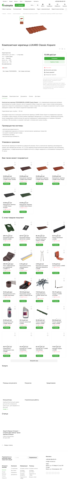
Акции (3, 472)
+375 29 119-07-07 (60, 1)
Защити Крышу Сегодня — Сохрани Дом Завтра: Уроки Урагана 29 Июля (11, 432)
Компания (14, 466)
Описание (4, 96)
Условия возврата (22, 474)
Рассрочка (28, 383)
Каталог (4, 470)
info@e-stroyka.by (50, 461)
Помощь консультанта (10, 383)
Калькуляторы (7, 400)
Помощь (31, 466)
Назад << (5, 409)
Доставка (37, 96)
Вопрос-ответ (32, 477)
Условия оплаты (24, 468)
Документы (24, 96)
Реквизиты (14, 472)
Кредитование (51, 383)
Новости (4, 478)
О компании (14, 468)
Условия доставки (22, 471)
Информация (24, 466)
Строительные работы (32, 400)
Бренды (4, 474)
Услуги (4, 476)
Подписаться (33, 457)
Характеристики (14, 96)
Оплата (31, 96)
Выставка (13, 470)
